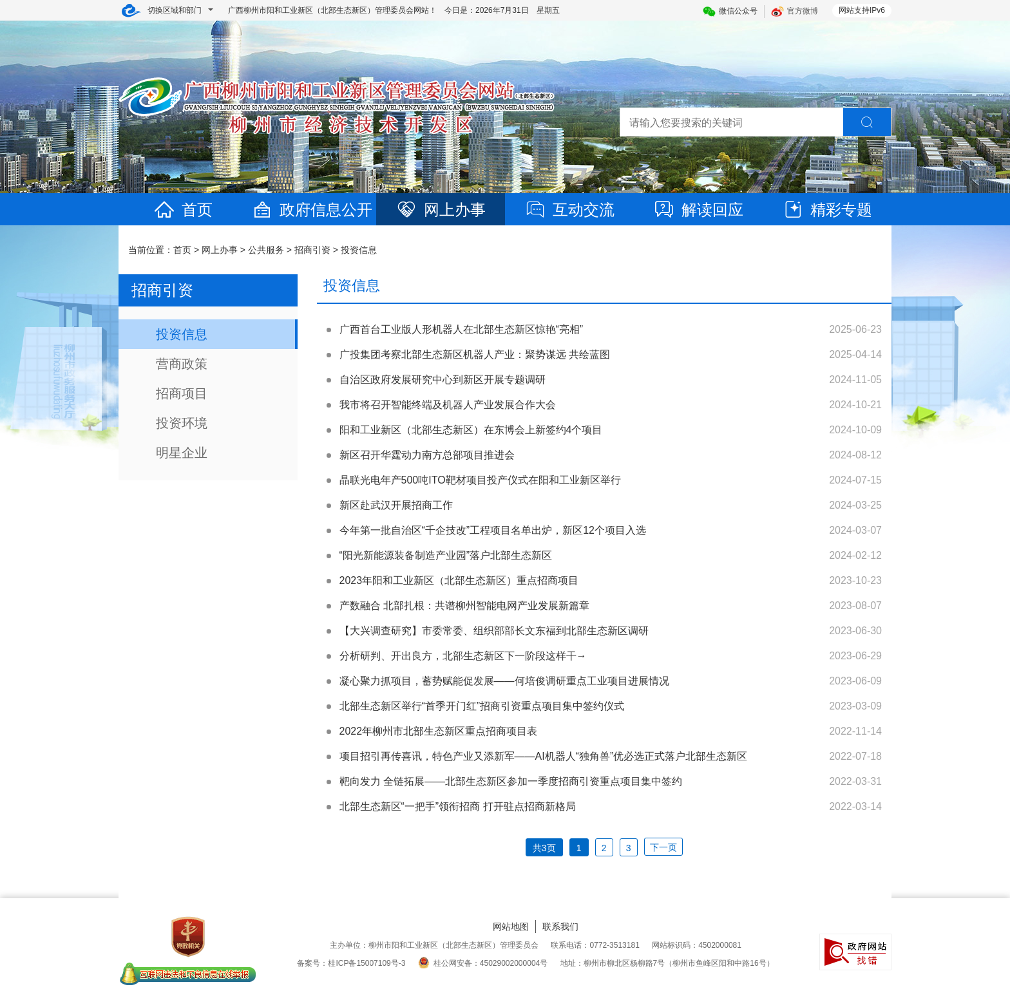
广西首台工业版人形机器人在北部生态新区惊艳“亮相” (461, 329)
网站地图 (511, 926)
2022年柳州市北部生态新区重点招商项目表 (438, 731)
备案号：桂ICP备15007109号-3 (351, 963)
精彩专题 (827, 209)
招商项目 (181, 393)
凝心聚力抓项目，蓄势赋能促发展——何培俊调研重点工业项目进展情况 (504, 680)
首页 (183, 209)
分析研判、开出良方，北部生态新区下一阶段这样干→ (463, 655)
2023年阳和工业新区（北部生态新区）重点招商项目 (459, 580)
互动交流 (569, 209)
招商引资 (312, 250)
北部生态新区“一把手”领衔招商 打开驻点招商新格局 (457, 806)
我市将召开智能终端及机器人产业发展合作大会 (447, 404)
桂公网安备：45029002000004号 (483, 963)
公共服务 (266, 250)
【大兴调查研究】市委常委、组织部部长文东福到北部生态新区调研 (494, 630)
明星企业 (181, 453)
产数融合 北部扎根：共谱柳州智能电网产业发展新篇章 (464, 605)
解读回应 (698, 209)
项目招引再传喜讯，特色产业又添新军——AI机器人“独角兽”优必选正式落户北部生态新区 (543, 756)
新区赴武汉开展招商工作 (396, 505)
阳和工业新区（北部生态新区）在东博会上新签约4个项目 (471, 429)
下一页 (663, 847)
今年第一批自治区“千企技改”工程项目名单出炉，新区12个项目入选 (492, 530)
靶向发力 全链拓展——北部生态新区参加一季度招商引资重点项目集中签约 (510, 781)
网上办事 (440, 209)
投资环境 (181, 423)
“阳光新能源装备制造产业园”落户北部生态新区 (446, 555)
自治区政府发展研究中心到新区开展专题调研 (442, 379)
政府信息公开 (311, 209)
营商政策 (181, 364)
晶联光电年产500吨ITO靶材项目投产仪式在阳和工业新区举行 (480, 480)
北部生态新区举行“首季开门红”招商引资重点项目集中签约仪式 (482, 706)
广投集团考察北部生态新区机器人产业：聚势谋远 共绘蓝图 (474, 354)
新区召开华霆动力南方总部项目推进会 (427, 454)
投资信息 (359, 250)
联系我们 (560, 926)
